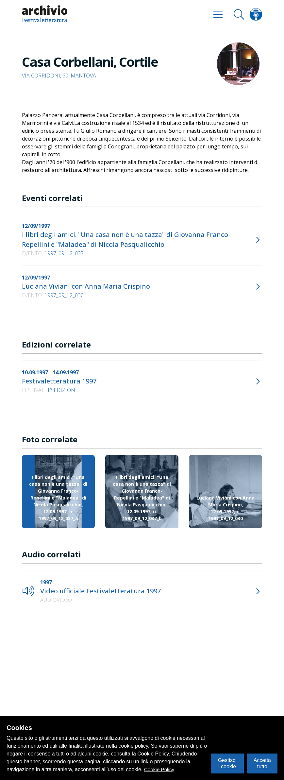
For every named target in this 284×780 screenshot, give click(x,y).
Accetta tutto (262, 763)
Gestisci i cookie (227, 763)
